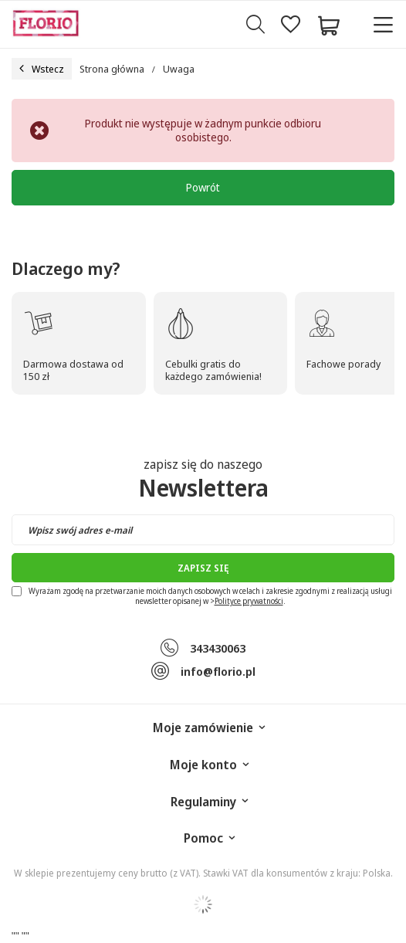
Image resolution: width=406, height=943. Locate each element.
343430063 (217, 648)
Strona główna (112, 69)
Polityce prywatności (249, 600)
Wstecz (41, 69)
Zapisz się (203, 568)
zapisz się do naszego (203, 479)
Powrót (203, 187)
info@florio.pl (218, 671)
